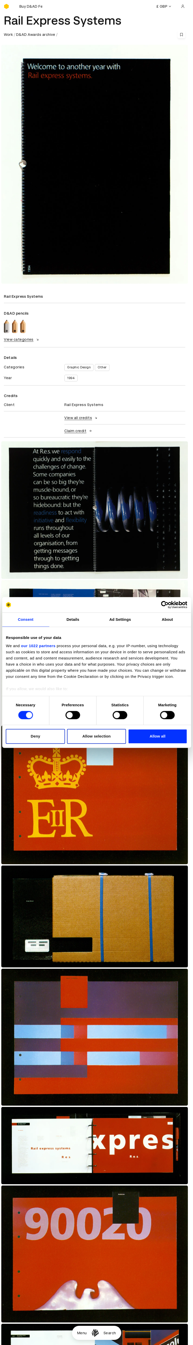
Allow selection (96, 736)
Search (110, 1333)
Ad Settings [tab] (120, 619)
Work (8, 35)
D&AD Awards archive (35, 35)
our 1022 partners (38, 646)
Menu (82, 1333)
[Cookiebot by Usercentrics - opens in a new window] (164, 605)
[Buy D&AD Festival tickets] (29, 6)
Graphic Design (79, 367)
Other (102, 367)
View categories (22, 339)
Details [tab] (72, 619)
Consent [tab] (26, 619)
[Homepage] (95, 1333)
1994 (71, 378)
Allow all (158, 736)
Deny (35, 736)
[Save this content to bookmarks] (181, 34)
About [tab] (167, 619)
